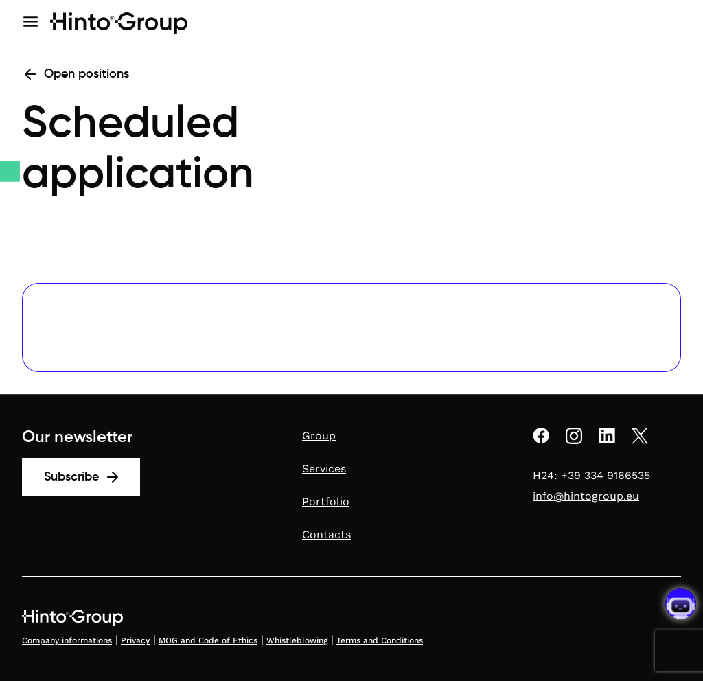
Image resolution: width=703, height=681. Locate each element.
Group (319, 435)
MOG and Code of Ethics (208, 640)
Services (324, 468)
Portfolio (325, 501)
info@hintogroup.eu (586, 496)
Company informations (67, 640)
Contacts (326, 534)
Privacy (135, 640)
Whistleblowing (296, 640)
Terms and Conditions (379, 640)
